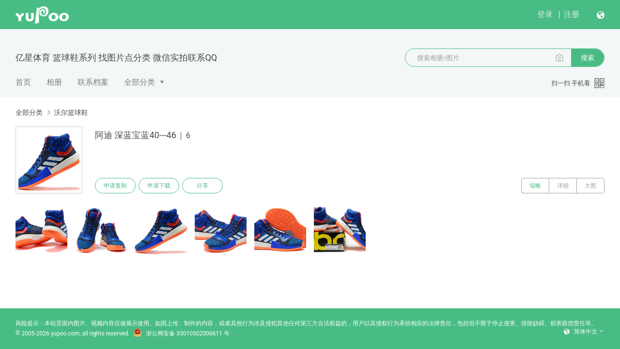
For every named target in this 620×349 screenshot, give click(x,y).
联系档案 (93, 82)
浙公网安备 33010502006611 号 (181, 333)
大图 (590, 185)
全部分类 (139, 82)
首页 (23, 82)
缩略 (535, 185)
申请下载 (158, 185)
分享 (202, 185)
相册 (54, 82)
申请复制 (115, 185)
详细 (563, 185)
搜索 (587, 58)
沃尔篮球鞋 (71, 112)
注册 (571, 14)
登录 (545, 14)
